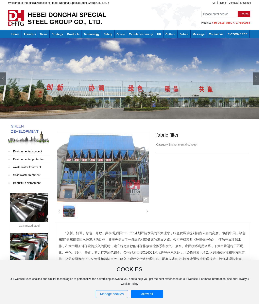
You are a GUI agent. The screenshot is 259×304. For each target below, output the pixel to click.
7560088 (244, 22)
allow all (147, 294)
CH (214, 2)
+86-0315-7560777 (224, 22)
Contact (233, 2)
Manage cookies (112, 294)
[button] (256, 78)
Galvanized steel (29, 225)
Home (222, 2)
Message (245, 2)
